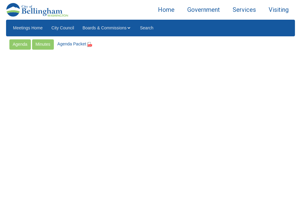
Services (244, 9)
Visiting (279, 9)
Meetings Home (28, 27)
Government (203, 9)
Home (166, 9)
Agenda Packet (74, 44)
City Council (62, 27)
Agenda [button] (20, 44)
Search (146, 27)
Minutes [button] (42, 44)
